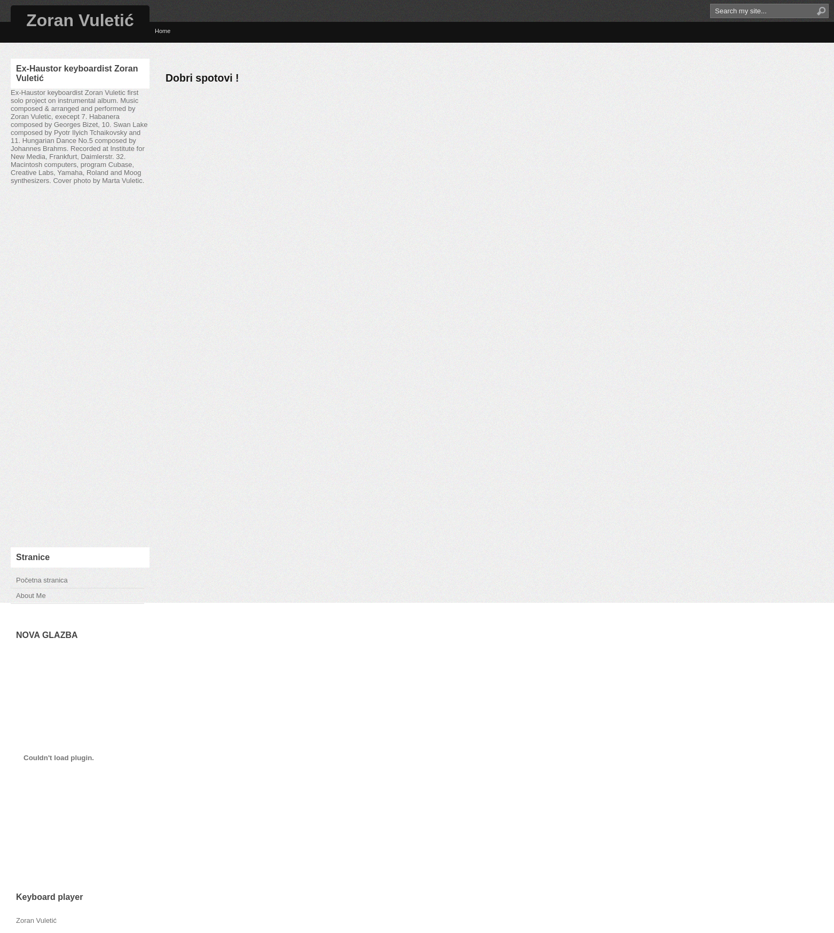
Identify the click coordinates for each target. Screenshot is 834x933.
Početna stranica (42, 580)
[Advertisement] (80, 366)
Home (162, 31)
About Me (31, 596)
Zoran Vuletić (80, 20)
